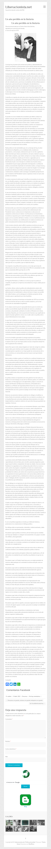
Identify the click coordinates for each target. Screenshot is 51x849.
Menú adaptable (44, 7)
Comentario (9, 719)
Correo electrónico (10, 749)
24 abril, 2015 (16, 696)
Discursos (24, 696)
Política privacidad (30, 842)
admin (9, 696)
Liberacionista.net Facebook (25, 838)
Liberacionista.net (18, 7)
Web (6, 756)
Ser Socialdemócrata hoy (37, 703)
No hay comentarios (34, 696)
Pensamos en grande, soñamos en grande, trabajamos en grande (24, 700)
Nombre (8, 741)
